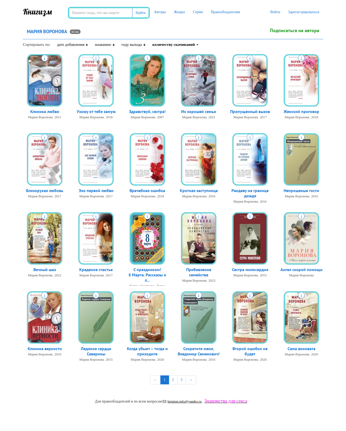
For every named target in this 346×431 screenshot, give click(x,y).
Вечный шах (44, 270)
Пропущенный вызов (250, 112)
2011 (58, 118)
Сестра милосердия (250, 270)
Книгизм (37, 11)
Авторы (160, 12)
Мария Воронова (40, 118)
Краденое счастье (96, 270)
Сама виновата (301, 349)
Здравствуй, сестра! (147, 112)
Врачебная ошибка (147, 191)
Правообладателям (225, 12)
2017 (263, 118)
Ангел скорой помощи (301, 270)
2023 (212, 282)
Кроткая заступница (199, 191)
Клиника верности (45, 349)
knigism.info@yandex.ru (182, 401)
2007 (160, 118)
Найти (140, 13)
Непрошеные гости (301, 191)
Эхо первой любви (96, 191)
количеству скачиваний (175, 44)
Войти (275, 12)
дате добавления (72, 44)
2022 (58, 276)
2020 (160, 361)
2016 (212, 197)
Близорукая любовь (44, 191)
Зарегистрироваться (303, 12)
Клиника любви (44, 112)
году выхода (134, 44)
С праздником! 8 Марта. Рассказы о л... (147, 276)
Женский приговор (301, 112)
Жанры (179, 12)
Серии (198, 12)
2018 (109, 118)
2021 (212, 118)
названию (105, 44)
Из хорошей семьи (198, 112)
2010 (58, 355)
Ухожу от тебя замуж (96, 112)
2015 (263, 276)
